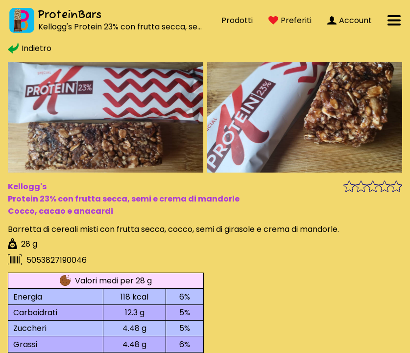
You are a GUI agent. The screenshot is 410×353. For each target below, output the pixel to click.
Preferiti (290, 20)
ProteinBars (69, 15)
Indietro (29, 48)
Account (349, 20)
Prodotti (237, 20)
